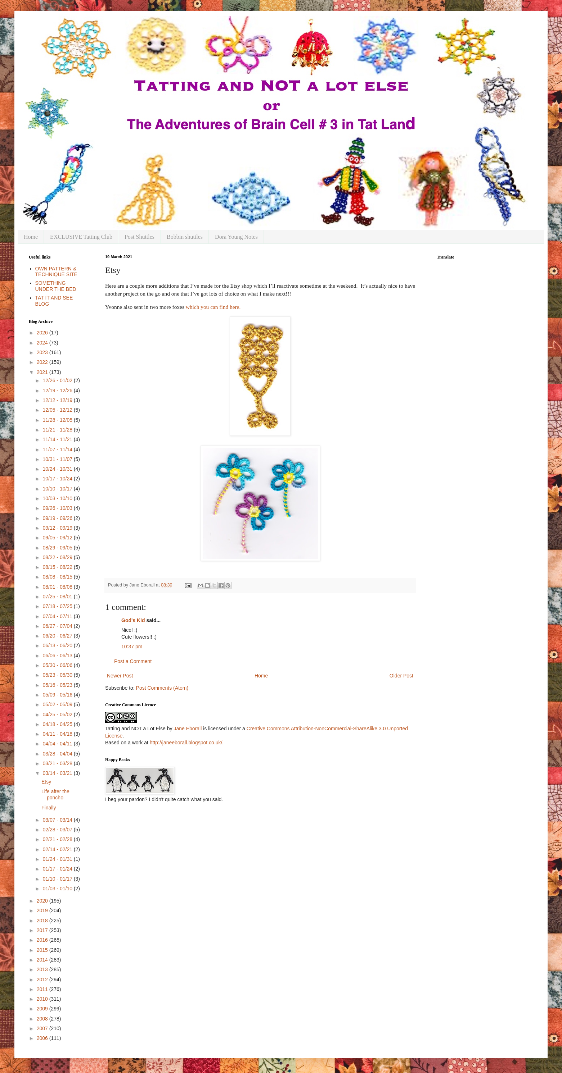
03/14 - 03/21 (57, 773)
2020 (43, 901)
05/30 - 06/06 (57, 665)
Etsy (46, 782)
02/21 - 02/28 (57, 839)
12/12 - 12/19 (57, 400)
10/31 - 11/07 (57, 459)
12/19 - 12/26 (57, 390)
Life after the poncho (55, 794)
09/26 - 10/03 (57, 508)
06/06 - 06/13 (57, 655)
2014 (43, 960)
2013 (43, 969)
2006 (43, 1038)
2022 (43, 362)
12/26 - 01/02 (57, 380)
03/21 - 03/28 (57, 763)
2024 (43, 343)
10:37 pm (131, 646)
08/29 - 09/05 (57, 548)
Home (31, 237)
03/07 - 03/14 (57, 820)
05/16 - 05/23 (57, 685)
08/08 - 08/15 (57, 577)
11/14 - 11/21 (57, 439)
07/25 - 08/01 (57, 596)
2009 (43, 1009)
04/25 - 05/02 (57, 714)
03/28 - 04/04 (57, 754)
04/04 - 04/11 (57, 743)
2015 (43, 950)
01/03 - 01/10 (57, 888)
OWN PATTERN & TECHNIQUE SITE (56, 272)
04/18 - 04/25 (57, 724)
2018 (43, 920)
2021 (43, 372)
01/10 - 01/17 (57, 879)
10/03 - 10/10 (57, 498)
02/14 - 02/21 (57, 849)
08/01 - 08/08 (57, 587)
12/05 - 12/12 (57, 410)
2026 (43, 332)
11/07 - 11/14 (57, 449)
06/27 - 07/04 (57, 626)
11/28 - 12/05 (57, 420)
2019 (43, 910)
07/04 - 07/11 (57, 616)
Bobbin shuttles (185, 237)
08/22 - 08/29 (57, 557)
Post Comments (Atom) (162, 688)
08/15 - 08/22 (57, 567)
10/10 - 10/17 (57, 489)
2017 (43, 930)
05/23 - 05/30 (57, 675)
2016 (43, 940)
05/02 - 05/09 (57, 704)
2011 (43, 989)
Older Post (401, 676)
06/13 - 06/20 (57, 645)
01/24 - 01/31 (57, 859)
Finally (48, 808)
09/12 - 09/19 (57, 528)
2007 (43, 1028)
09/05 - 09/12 (57, 537)
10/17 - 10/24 (57, 478)
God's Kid (133, 620)
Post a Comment (133, 661)
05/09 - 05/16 (57, 695)
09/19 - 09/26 (57, 518)
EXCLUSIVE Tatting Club (81, 237)
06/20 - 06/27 (57, 636)
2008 (43, 1019)
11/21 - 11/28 (57, 430)
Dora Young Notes (236, 237)
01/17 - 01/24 (57, 869)
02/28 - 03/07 (57, 829)
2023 (43, 352)
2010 (43, 999)
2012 (43, 979)
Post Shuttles (139, 237)
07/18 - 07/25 (57, 606)
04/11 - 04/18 (57, 734)
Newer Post (120, 676)
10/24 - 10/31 (57, 469)
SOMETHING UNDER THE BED (55, 286)
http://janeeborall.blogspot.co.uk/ (186, 742)
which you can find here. (213, 307)
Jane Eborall (188, 728)
